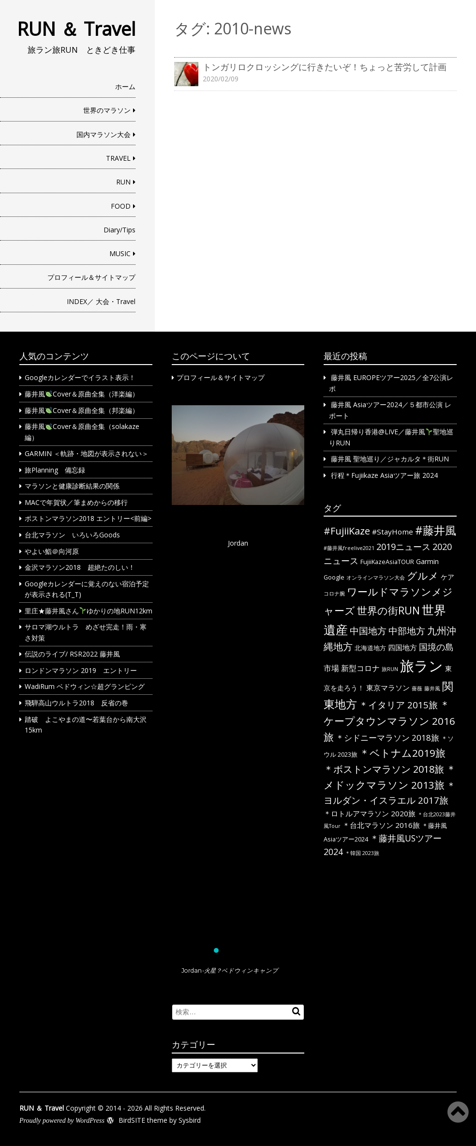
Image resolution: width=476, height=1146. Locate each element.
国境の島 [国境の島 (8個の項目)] (436, 647)
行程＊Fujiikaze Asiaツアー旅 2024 (384, 475)
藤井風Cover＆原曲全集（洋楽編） (82, 393)
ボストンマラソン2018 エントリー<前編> (88, 518)
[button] (238, 675)
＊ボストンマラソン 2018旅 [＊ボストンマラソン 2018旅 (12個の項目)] (384, 769)
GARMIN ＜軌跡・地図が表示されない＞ (87, 453)
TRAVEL (118, 158)
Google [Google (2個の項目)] (334, 577)
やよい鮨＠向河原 (52, 551)
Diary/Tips (119, 229)
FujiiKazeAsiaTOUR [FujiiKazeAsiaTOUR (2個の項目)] (387, 561)
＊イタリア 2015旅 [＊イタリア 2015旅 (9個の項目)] (398, 705)
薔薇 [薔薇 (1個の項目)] (417, 688)
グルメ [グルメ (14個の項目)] (423, 575)
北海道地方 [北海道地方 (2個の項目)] (370, 647)
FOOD (121, 206)
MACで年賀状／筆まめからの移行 (76, 502)
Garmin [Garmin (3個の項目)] (427, 561)
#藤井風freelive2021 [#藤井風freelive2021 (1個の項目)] (349, 548)
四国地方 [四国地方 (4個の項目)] (402, 647)
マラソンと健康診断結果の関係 (72, 485)
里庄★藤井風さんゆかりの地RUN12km (88, 610)
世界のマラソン (107, 110)
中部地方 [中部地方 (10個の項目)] (406, 630)
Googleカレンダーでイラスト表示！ (80, 377)
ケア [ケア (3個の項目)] (447, 576)
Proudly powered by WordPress (61, 1120)
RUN (123, 181)
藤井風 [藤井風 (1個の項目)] (432, 688)
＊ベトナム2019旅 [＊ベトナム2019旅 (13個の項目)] (402, 753)
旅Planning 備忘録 (55, 469)
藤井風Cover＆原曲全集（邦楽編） (82, 410)
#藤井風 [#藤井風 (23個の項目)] (435, 530)
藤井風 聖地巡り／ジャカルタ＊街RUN (390, 458)
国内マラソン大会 (103, 134)
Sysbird (189, 1120)
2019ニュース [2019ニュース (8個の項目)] (403, 546)
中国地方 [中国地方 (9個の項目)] (368, 631)
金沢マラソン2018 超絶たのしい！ (80, 567)
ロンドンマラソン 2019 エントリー (81, 670)
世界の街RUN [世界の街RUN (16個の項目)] (388, 610)
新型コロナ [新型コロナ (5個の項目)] (360, 668)
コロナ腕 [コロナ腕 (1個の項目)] (334, 593)
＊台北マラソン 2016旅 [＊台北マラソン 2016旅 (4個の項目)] (381, 825)
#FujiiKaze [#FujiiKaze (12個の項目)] (347, 530)
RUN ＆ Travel (76, 28)
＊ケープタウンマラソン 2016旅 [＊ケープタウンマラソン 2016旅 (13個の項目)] (389, 721)
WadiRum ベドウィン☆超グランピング (85, 686)
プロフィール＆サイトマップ (91, 277)
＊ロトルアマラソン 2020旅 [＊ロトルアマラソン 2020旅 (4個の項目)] (370, 813)
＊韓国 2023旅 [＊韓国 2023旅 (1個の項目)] (362, 853)
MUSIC (120, 253)
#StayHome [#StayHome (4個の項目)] (392, 531)
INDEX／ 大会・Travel (101, 301)
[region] (238, 694)
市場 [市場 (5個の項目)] (331, 668)
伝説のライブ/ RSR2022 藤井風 (72, 653)
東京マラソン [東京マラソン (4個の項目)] (388, 687)
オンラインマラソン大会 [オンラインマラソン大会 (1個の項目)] (375, 577)
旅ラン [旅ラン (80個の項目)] (421, 665)
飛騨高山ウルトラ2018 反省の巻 (76, 702)
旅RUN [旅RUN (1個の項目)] (390, 669)
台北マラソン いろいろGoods (72, 534)
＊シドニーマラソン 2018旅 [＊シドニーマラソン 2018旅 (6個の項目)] (387, 737)
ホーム (125, 86)
